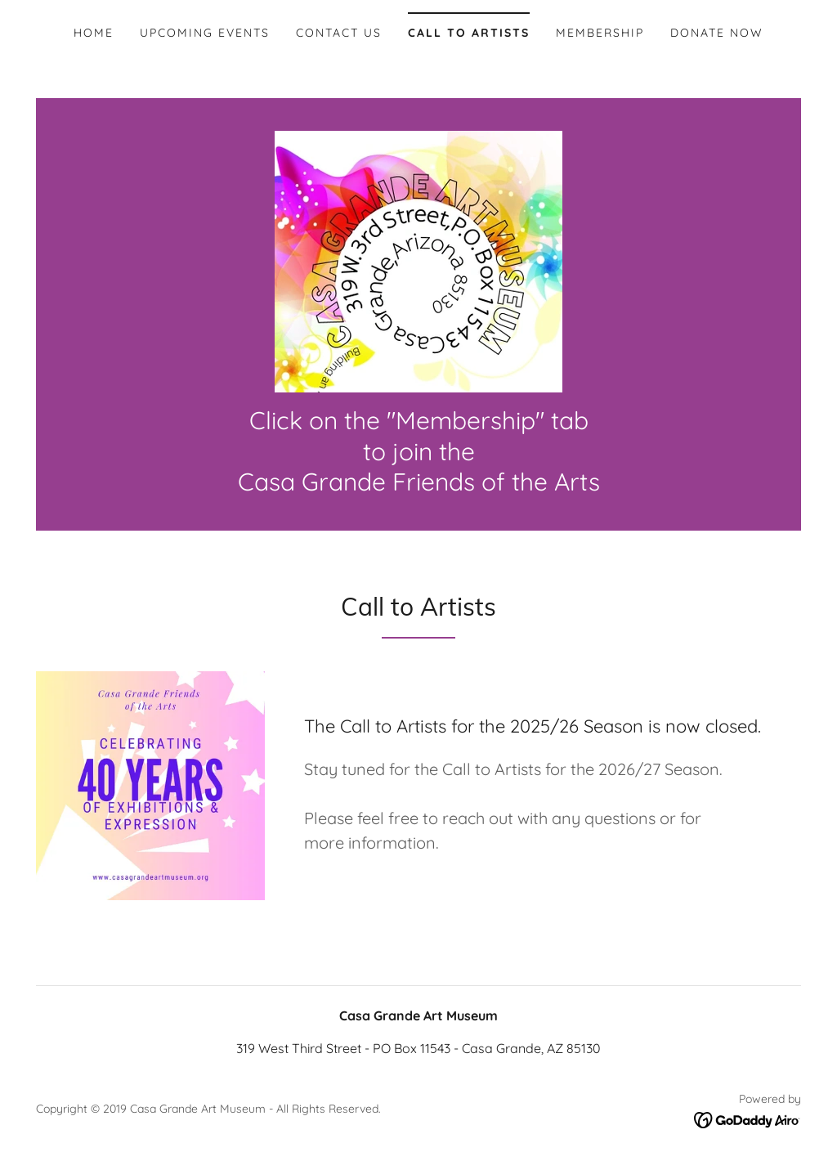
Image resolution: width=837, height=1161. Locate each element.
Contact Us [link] (339, 32)
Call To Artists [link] (469, 32)
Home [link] (94, 32)
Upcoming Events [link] (205, 32)
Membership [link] (600, 32)
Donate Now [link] (716, 32)
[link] (418, 260)
